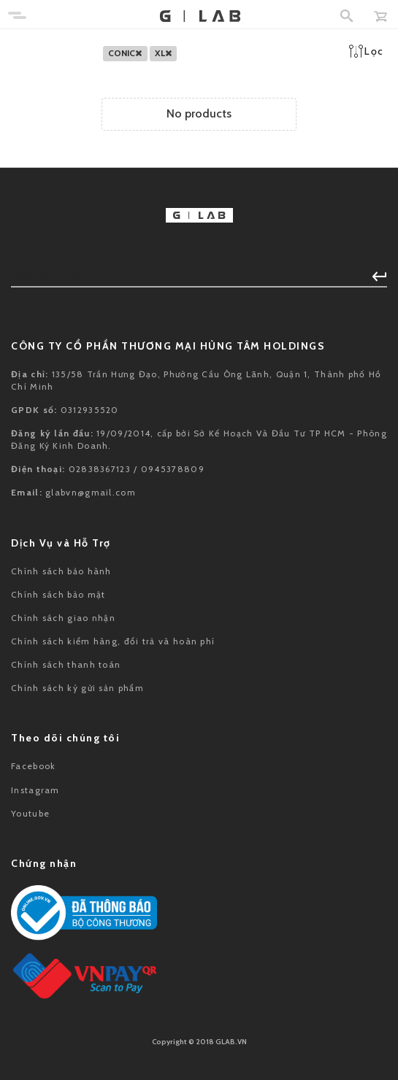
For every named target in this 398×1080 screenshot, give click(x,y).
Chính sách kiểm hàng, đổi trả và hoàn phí (113, 641)
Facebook (33, 765)
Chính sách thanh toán (65, 664)
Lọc (366, 51)
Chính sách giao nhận (63, 617)
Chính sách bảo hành (61, 571)
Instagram (35, 789)
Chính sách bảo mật (58, 594)
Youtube (30, 813)
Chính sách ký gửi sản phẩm (77, 687)
